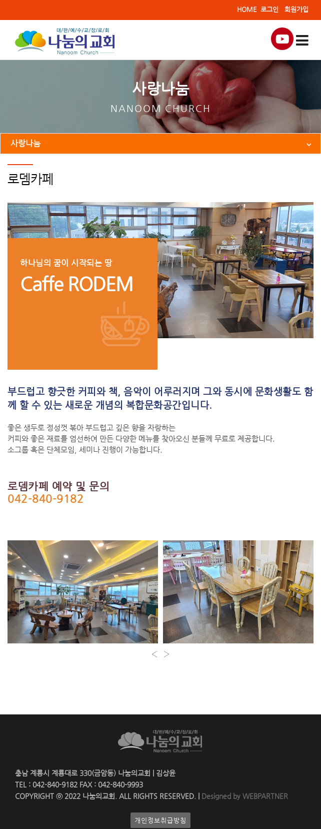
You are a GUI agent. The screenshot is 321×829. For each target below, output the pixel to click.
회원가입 (296, 9)
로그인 (269, 9)
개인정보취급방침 (160, 820)
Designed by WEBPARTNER (244, 796)
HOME (246, 9)
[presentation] (154, 653)
